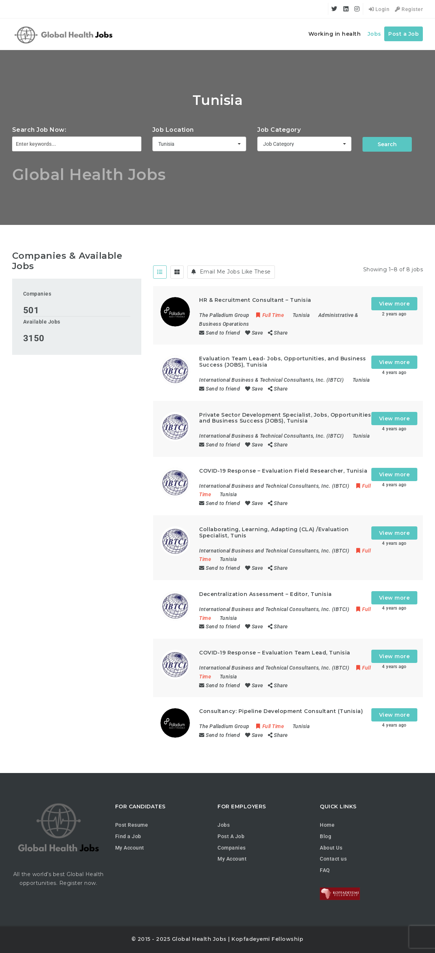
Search (387, 144)
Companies (37, 294)
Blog (325, 836)
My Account (129, 848)
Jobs (374, 34)
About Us (331, 848)
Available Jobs (41, 322)
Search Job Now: (39, 129)
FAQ (325, 870)
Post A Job (231, 836)
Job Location (173, 129)
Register (409, 9)
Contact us (333, 859)
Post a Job (403, 34)
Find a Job (128, 836)
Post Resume (131, 825)
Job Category (279, 129)
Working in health (334, 34)
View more (394, 303)
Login (379, 9)
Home (327, 825)
